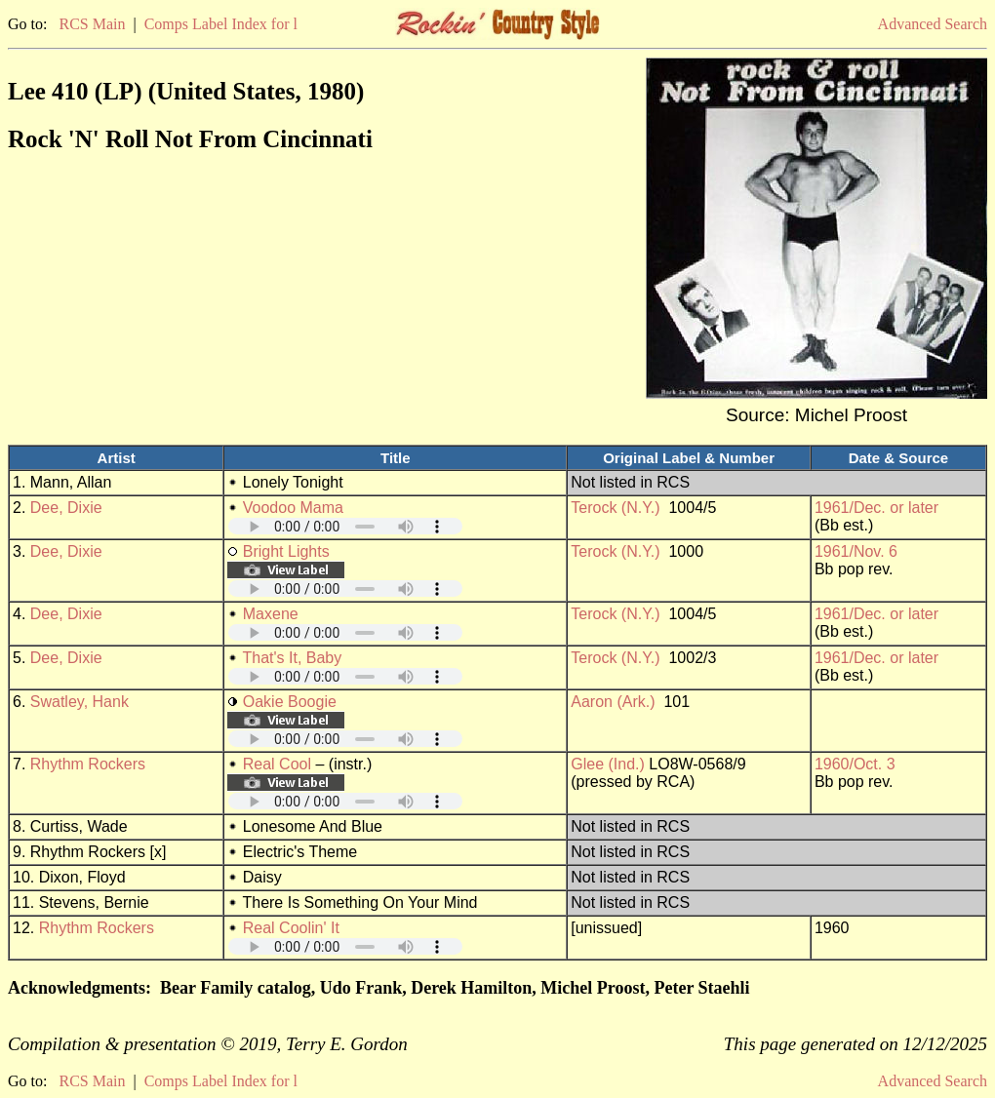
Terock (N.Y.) (615, 507)
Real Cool (277, 764)
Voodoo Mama (293, 507)
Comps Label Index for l (221, 24)
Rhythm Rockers (87, 764)
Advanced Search (932, 24)
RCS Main (92, 24)
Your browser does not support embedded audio (345, 526)
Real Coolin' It (291, 928)
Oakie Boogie (290, 701)
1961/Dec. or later (876, 507)
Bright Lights (286, 551)
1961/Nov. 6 (856, 551)
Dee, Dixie (66, 507)
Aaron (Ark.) (613, 701)
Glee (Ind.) (608, 764)
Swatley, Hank (79, 701)
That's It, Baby (291, 657)
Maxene (270, 614)
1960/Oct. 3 (855, 764)
